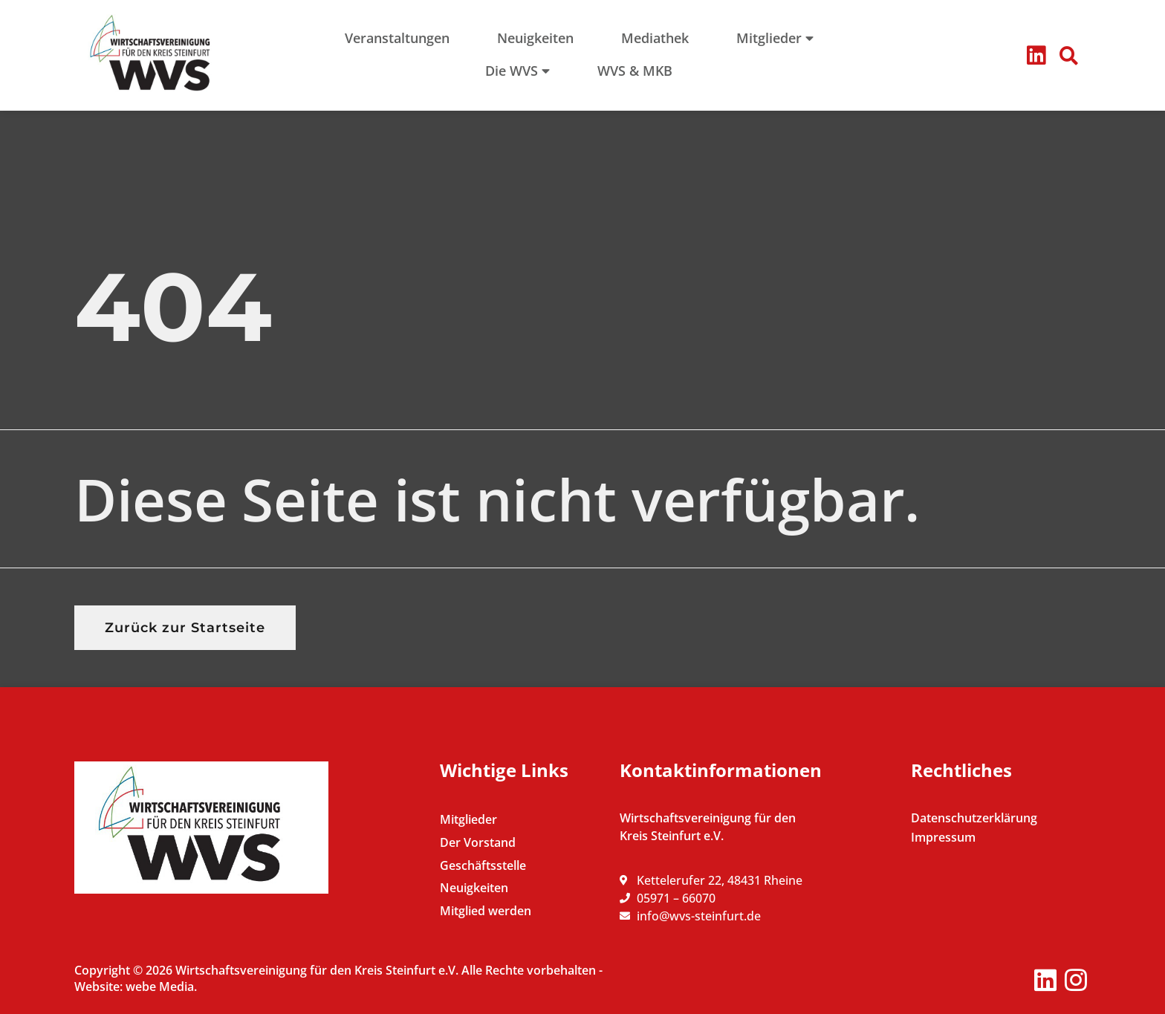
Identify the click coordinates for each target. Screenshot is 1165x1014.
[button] (1069, 56)
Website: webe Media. (135, 986)
